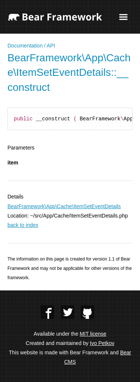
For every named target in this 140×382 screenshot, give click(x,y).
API (51, 46)
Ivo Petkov (102, 343)
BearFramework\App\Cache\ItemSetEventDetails (64, 206)
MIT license (93, 334)
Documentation (25, 46)
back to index (22, 225)
